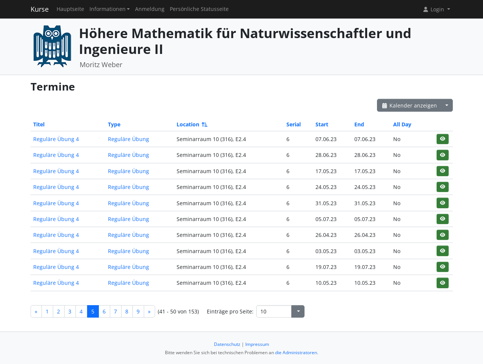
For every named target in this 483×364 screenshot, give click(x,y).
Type (114, 124)
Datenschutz (227, 344)
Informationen (107, 9)
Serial (293, 124)
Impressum (257, 344)
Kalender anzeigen (409, 105)
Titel (39, 124)
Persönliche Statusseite (199, 9)
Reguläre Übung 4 (56, 139)
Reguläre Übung (128, 139)
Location (191, 124)
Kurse (40, 9)
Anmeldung (150, 9)
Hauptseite (70, 9)
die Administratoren (296, 352)
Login (434, 9)
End (359, 124)
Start (321, 124)
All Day (402, 124)
